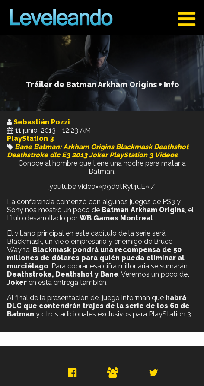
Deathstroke (27, 155)
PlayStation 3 (30, 138)
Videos (166, 155)
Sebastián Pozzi (41, 122)
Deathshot (171, 147)
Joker (98, 155)
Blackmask (134, 147)
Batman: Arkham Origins (74, 147)
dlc (55, 155)
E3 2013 (74, 155)
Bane (23, 147)
